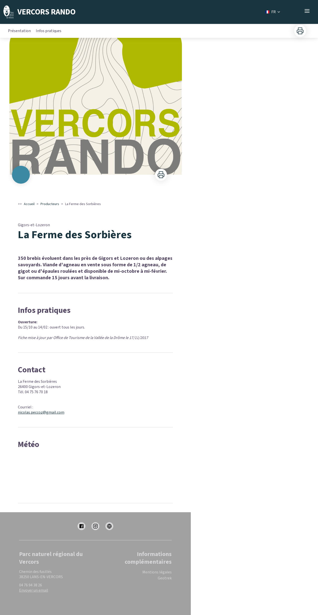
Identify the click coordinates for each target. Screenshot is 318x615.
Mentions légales (157, 572)
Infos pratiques (48, 31)
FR (273, 12)
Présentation (19, 31)
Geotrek (165, 578)
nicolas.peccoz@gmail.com (41, 412)
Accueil (29, 204)
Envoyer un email (33, 590)
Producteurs (49, 204)
